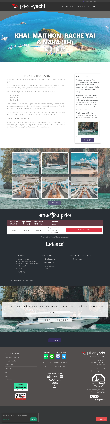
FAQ (6, 372)
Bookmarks (8, 380)
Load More (55, 203)
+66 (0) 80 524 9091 (49, 362)
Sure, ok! (33, 419)
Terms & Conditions (11, 361)
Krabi (72, 6)
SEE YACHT (87, 140)
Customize (6, 419)
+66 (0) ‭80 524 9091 (90, 1)
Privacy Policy (9, 365)
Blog (6, 376)
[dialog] (20, 417)
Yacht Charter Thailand (12, 353)
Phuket (64, 6)
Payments (8, 368)
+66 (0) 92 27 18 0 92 (51, 366)
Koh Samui (80, 6)
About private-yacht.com (12, 357)
